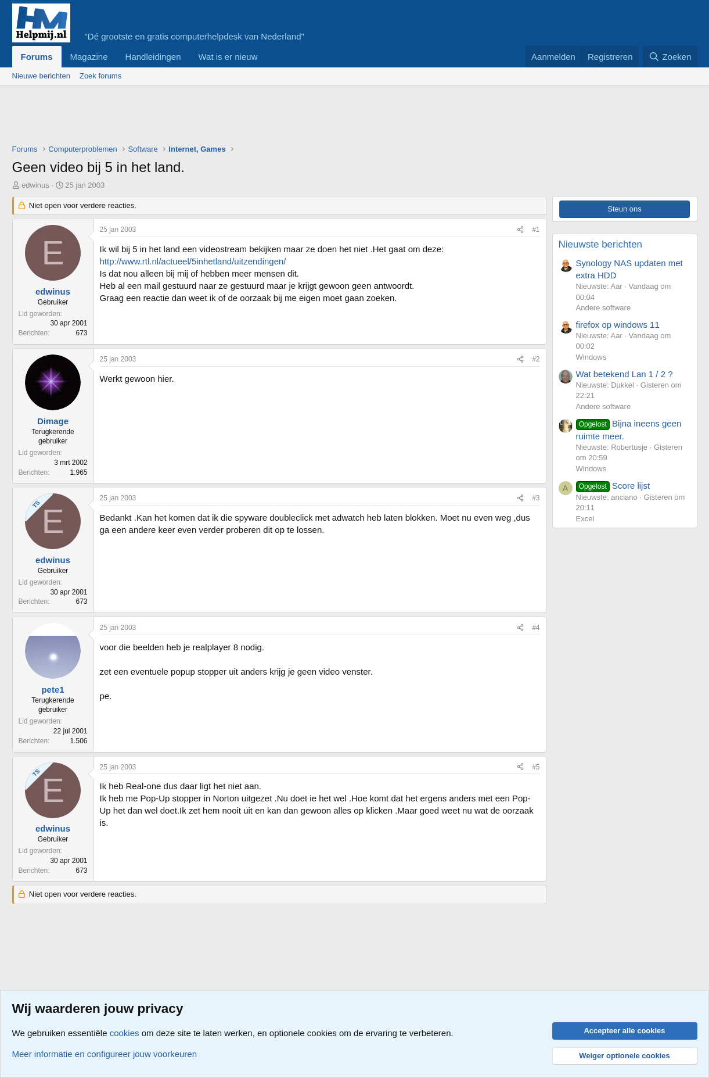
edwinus (35, 185)
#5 (535, 767)
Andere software (603, 307)
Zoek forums (100, 75)
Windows (591, 357)
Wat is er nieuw (227, 57)
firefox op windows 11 (618, 325)
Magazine (89, 57)
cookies (124, 1033)
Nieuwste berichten (601, 244)
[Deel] (520, 230)
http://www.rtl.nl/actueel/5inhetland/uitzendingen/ (193, 261)
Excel (585, 518)
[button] (266, 56)
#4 (535, 628)
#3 (535, 498)
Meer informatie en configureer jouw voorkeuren (104, 1054)
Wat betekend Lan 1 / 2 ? (624, 374)
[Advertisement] (223, 117)
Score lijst (613, 485)
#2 (535, 359)
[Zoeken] (670, 56)
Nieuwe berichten (41, 75)
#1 (535, 229)
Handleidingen (153, 57)
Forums (37, 57)
